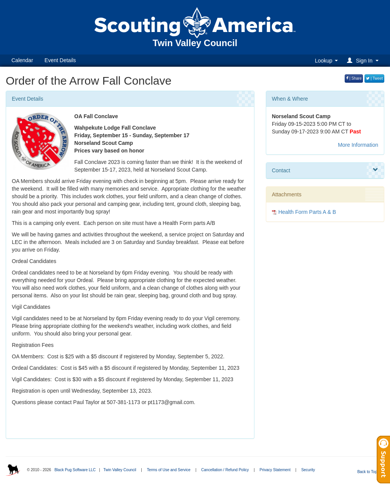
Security (308, 470)
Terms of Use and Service (169, 470)
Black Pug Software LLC (75, 470)
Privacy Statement (275, 470)
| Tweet (374, 78)
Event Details (60, 60)
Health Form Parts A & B (307, 212)
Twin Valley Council (119, 470)
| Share (354, 78)
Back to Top (369, 472)
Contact (325, 170)
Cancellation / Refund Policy (225, 470)
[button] (364, 60)
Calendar (22, 60)
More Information (358, 145)
